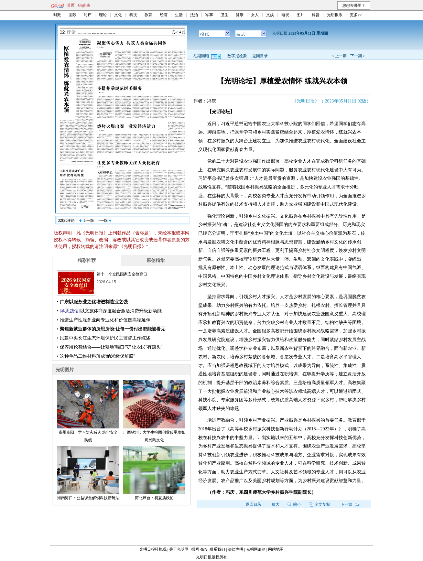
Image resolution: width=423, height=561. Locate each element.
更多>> (356, 15)
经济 (164, 15)
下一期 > (357, 56)
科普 (316, 15)
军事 (209, 15)
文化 (118, 15)
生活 (179, 15)
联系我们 (217, 549)
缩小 (294, 504)
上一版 (86, 220)
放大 (275, 504)
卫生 (224, 15)
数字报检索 (237, 56)
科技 (133, 15)
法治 (194, 15)
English (84, 5)
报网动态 (199, 549)
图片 (300, 15)
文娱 (270, 15)
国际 (72, 15)
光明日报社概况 (153, 549)
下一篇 (350, 504)
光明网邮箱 (256, 549)
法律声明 (235, 549)
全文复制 (319, 504)
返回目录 (260, 56)
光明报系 (334, 15)
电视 (285, 15)
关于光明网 (179, 549)
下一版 (103, 220)
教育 (148, 15)
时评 (88, 15)
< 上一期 (339, 56)
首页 (71, 5)
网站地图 (276, 549)
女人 (255, 15)
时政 (57, 15)
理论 (103, 15)
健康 (240, 15)
